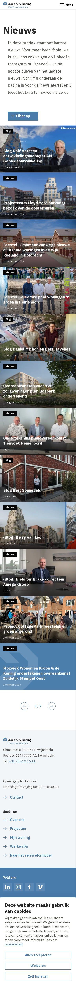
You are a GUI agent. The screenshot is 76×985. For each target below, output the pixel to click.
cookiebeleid (14, 944)
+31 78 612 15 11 (22, 761)
